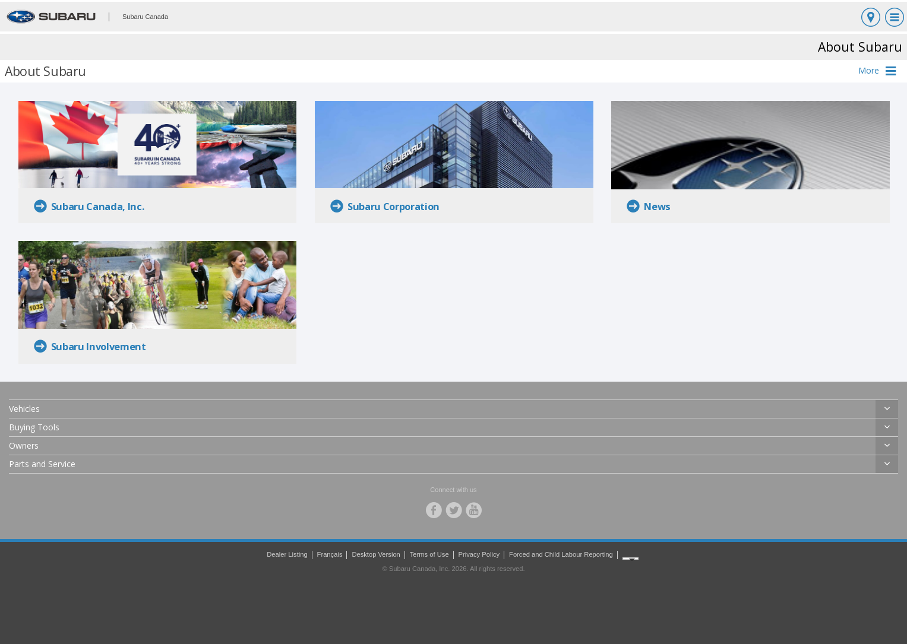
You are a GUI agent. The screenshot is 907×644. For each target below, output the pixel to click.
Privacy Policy (479, 554)
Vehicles (24, 408)
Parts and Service (42, 463)
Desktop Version (376, 554)
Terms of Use (429, 554)
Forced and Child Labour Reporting (561, 554)
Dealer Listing (287, 554)
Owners (24, 445)
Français (330, 554)
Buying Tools (34, 427)
